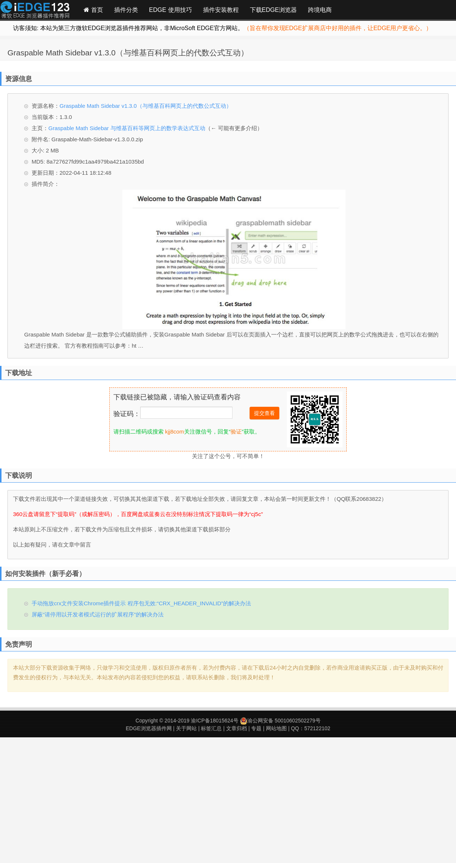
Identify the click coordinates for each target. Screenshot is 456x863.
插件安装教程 (221, 9)
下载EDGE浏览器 (273, 9)
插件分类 (126, 9)
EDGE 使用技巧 (170, 9)
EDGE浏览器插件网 (149, 728)
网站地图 (276, 728)
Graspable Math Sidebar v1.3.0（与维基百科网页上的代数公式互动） (127, 52)
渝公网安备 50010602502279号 (280, 721)
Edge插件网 (35, 10)
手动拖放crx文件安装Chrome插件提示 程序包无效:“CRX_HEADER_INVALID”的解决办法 (141, 603)
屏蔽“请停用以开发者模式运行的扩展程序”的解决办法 (98, 614)
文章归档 (236, 728)
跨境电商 (320, 9)
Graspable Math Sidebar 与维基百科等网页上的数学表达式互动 (126, 128)
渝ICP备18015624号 (214, 721)
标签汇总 (211, 728)
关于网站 (186, 728)
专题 (256, 728)
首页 (93, 9)
